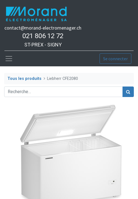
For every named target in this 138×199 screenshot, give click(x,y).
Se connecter (115, 58)
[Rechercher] (128, 92)
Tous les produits (24, 78)
